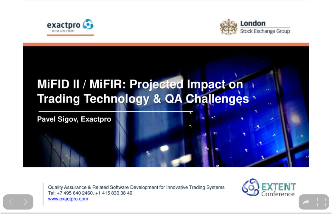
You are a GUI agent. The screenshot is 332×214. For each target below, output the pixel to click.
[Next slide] (25, 202)
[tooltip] (306, 202)
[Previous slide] (10, 202)
